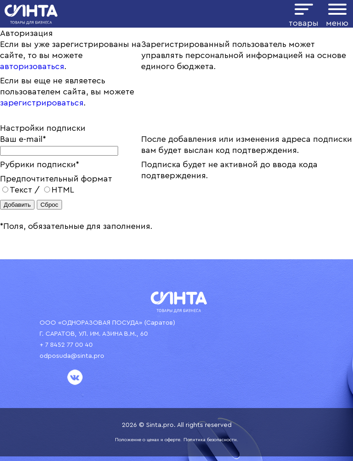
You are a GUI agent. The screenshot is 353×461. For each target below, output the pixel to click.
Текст (17, 190)
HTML (59, 190)
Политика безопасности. (210, 440)
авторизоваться (32, 66)
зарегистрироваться (42, 103)
